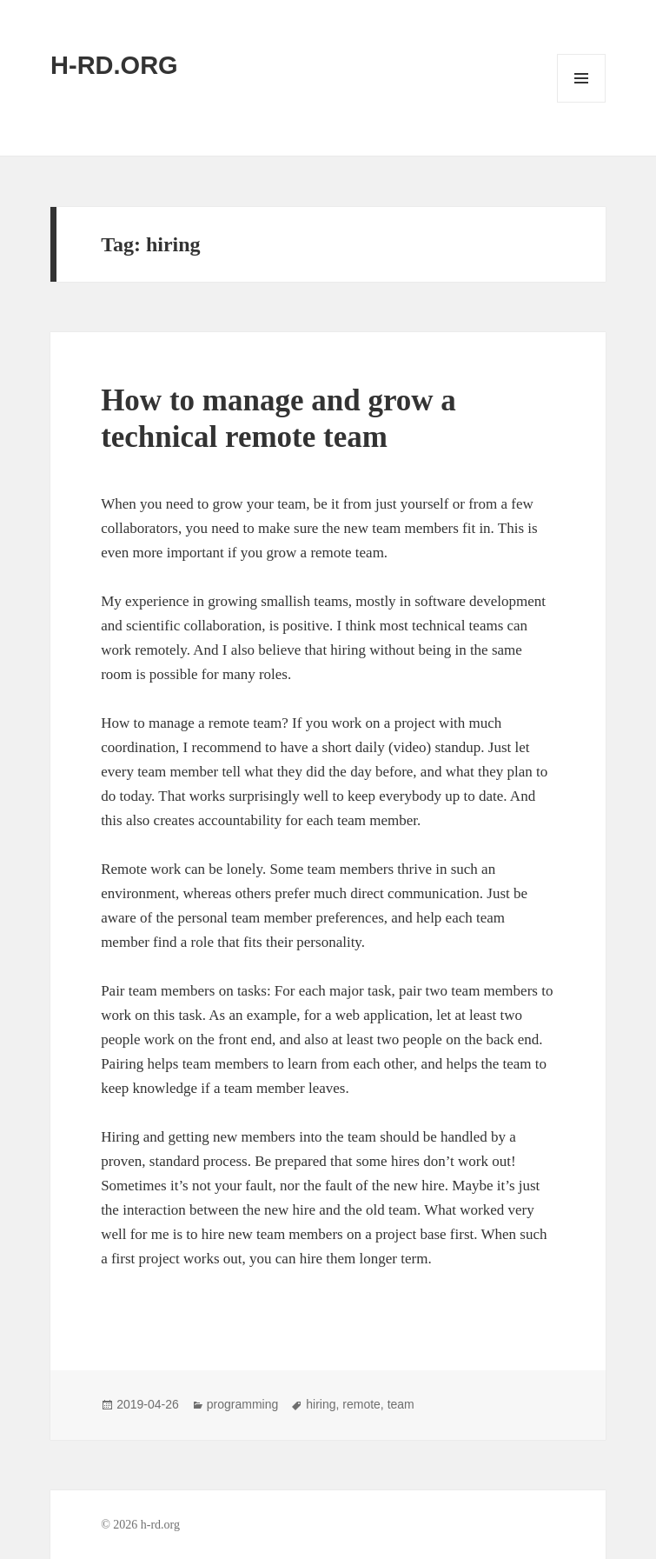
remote (361, 1404)
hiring (320, 1404)
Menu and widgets (582, 102)
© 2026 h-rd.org (140, 1524)
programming (242, 1404)
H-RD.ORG (114, 65)
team (401, 1404)
